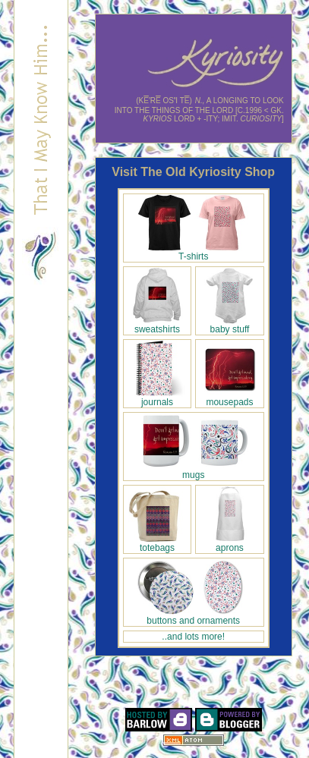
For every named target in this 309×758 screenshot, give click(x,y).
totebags (156, 543)
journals (156, 397)
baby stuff (229, 325)
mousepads (229, 397)
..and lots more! (193, 636)
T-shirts (194, 252)
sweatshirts (156, 325)
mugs (194, 470)
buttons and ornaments (194, 616)
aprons (229, 543)
